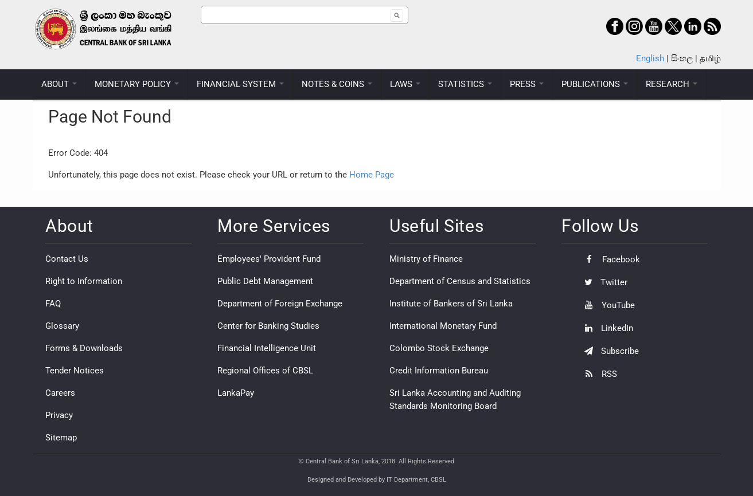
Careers (60, 393)
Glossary (62, 326)
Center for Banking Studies (268, 326)
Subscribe (609, 351)
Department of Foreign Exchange (279, 303)
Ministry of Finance (426, 259)
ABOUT (59, 84)
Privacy (59, 415)
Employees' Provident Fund (269, 259)
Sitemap (61, 437)
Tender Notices (74, 370)
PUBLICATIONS (594, 84)
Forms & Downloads (84, 348)
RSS (598, 374)
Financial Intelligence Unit (266, 348)
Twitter (603, 282)
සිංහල (682, 58)
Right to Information (83, 281)
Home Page (371, 175)
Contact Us (66, 259)
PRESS (527, 84)
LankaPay (235, 393)
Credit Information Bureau (438, 370)
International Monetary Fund (443, 326)
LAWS (405, 84)
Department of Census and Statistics (459, 281)
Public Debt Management (265, 281)
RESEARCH (671, 84)
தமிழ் (710, 58)
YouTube (607, 305)
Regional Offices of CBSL (265, 370)
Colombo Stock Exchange (439, 348)
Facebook (609, 259)
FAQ (53, 303)
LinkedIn (606, 328)
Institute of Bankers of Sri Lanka (451, 303)
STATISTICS (465, 84)
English (650, 58)
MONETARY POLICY (137, 84)
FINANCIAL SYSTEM (240, 84)
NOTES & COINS (337, 84)
